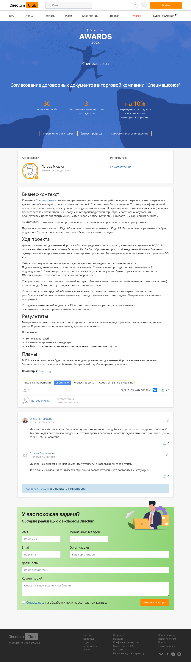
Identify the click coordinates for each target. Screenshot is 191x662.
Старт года (45, 371)
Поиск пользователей (167, 644)
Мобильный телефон (85, 532)
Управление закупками (58, 133)
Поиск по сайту (167, 635)
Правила (118, 638)
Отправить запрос (155, 602)
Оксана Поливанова (42, 453)
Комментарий (32, 578)
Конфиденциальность (126, 642)
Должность (30, 563)
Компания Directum (22, 642)
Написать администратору (128, 653)
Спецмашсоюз (45, 200)
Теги (12, 16)
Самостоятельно (120, 167)
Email (25, 547)
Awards (87, 649)
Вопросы (49, 16)
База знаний (90, 16)
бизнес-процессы (92, 133)
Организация (79, 547)
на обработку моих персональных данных (66, 602)
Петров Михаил (41, 400)
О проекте (119, 635)
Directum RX (62, 382)
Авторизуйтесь (35, 488)
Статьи (29, 16)
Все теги (118, 649)
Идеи (68, 16)
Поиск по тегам (167, 638)
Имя (25, 532)
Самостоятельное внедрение (129, 133)
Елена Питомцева (40, 418)
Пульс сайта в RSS (123, 646)
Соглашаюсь (35, 602)
